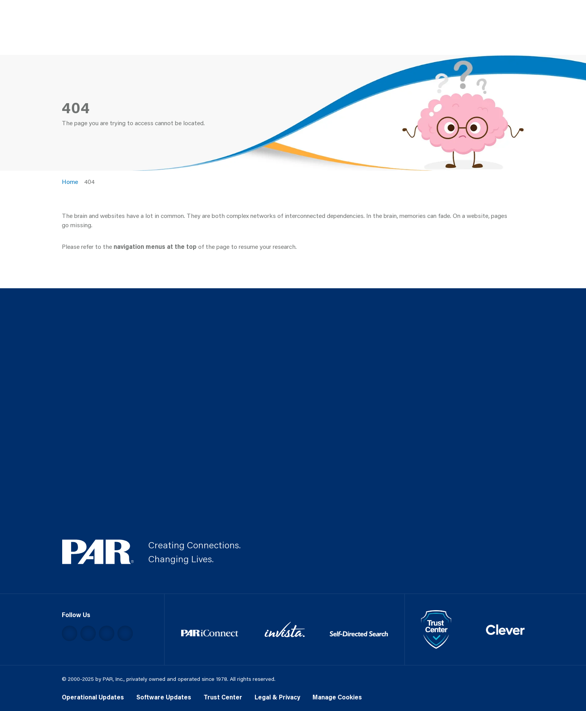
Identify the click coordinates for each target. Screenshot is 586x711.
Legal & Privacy (277, 697)
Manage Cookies (337, 697)
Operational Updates (93, 697)
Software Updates (163, 697)
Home (70, 181)
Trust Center (223, 697)
